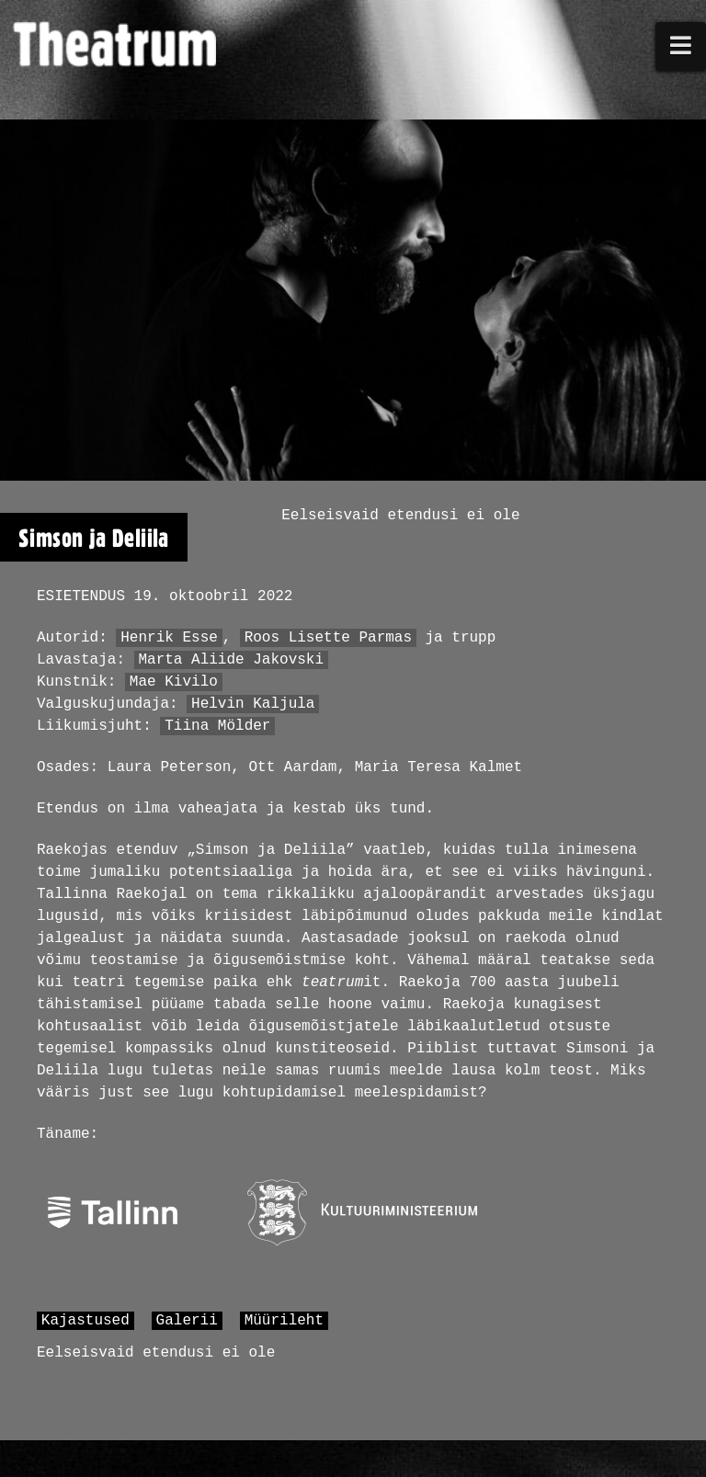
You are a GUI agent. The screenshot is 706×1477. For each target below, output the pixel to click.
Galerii (187, 1320)
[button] (681, 46)
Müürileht (284, 1320)
